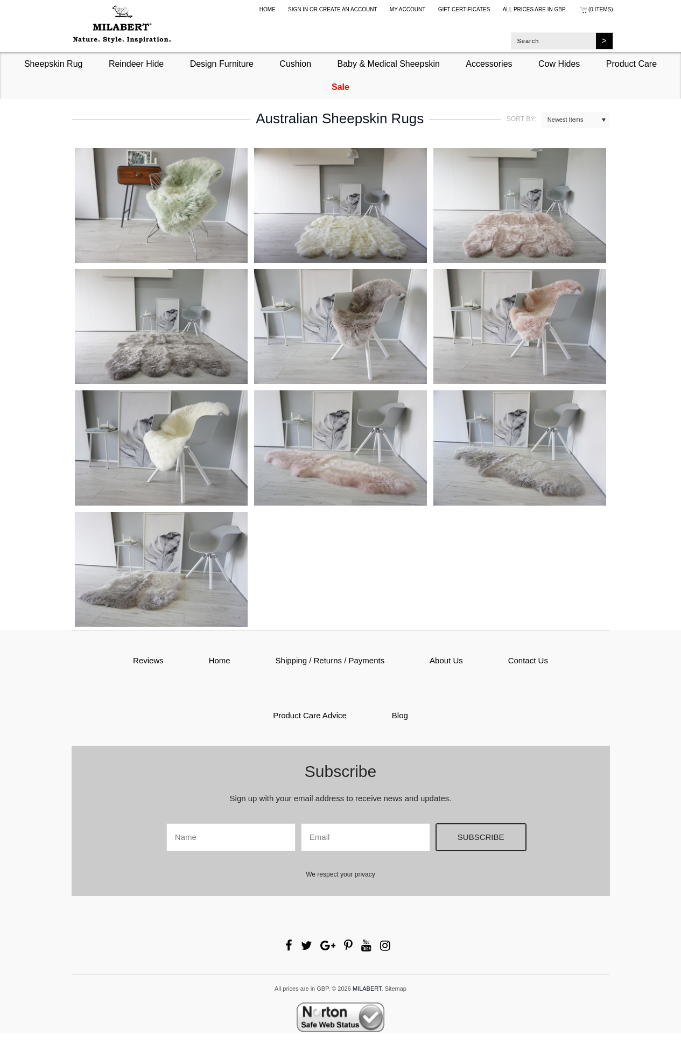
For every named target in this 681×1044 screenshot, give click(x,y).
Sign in (298, 9)
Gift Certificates (464, 9)
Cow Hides (559, 63)
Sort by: (521, 119)
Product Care (631, 63)
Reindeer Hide (136, 63)
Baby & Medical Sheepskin (389, 63)
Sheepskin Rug (53, 63)
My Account (408, 9)
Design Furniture (222, 63)
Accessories (489, 63)
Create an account (348, 9)
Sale (340, 87)
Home (267, 9)
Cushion (295, 63)
